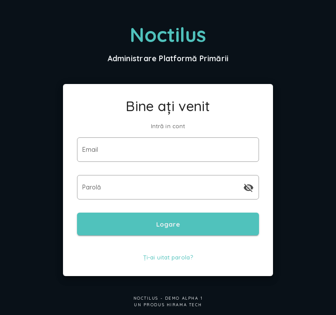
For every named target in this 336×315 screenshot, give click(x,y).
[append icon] (248, 187)
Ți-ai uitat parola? (168, 257)
